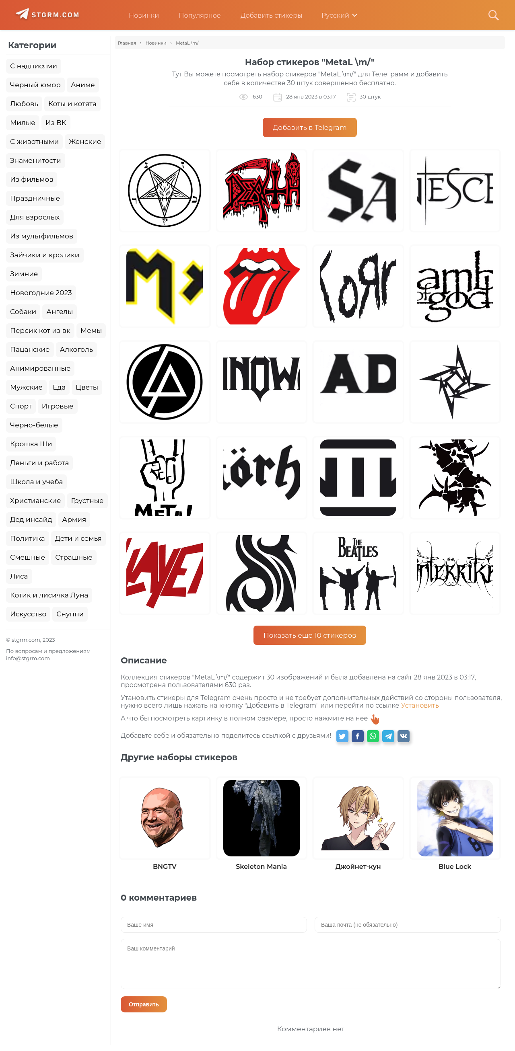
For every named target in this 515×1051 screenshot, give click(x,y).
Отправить (144, 1004)
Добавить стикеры (266, 15)
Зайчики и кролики (45, 255)
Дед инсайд (31, 519)
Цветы (87, 387)
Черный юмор (35, 85)
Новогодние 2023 (41, 293)
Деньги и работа (39, 463)
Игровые (58, 406)
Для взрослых (35, 217)
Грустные (87, 501)
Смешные (27, 557)
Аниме (83, 85)
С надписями (33, 66)
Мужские (26, 387)
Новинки (138, 15)
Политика (27, 538)
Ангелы (59, 312)
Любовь (24, 104)
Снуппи (70, 614)
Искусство (28, 614)
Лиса (19, 576)
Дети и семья (78, 538)
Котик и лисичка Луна (49, 595)
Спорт (21, 406)
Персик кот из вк (40, 330)
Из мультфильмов (41, 236)
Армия (74, 519)
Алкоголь (76, 349)
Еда (59, 387)
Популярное (193, 15)
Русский (329, 15)
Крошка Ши (31, 444)
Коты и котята (72, 104)
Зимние (24, 274)
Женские (85, 142)
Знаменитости (35, 160)
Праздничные (35, 198)
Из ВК (55, 123)
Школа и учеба (36, 482)
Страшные (74, 557)
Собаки (23, 312)
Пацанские (30, 349)
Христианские (35, 501)
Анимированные (40, 368)
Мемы (91, 330)
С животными (34, 142)
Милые (22, 123)
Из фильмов (31, 179)
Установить (420, 705)
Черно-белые (34, 425)
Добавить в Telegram (310, 127)
